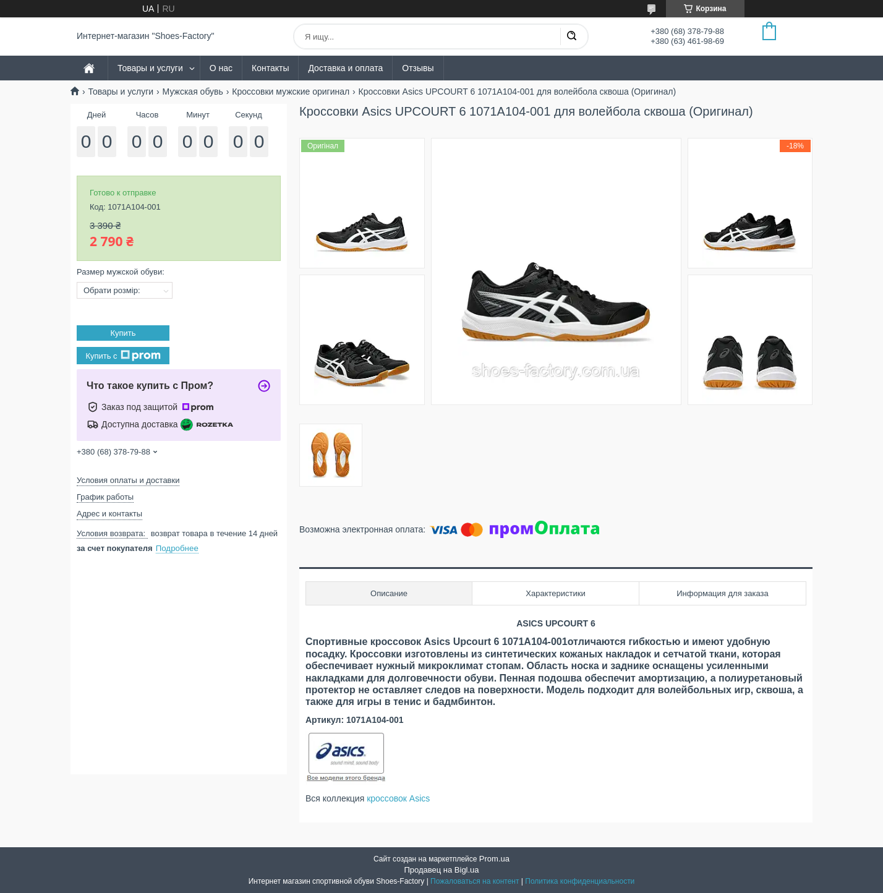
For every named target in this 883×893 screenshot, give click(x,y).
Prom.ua (494, 858)
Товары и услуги (150, 68)
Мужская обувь (193, 91)
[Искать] (571, 36)
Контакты (270, 68)
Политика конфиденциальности (579, 881)
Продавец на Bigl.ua (441, 869)
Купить (122, 333)
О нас (221, 68)
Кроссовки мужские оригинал (290, 91)
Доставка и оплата (345, 68)
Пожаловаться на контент (474, 881)
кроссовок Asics (398, 798)
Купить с (122, 355)
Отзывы (417, 68)
